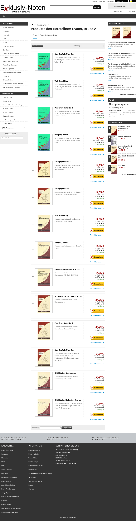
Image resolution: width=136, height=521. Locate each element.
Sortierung (76, 46)
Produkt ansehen (96, 73)
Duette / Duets (8, 57)
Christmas (123, 115)
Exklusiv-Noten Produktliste (124, 129)
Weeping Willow (61, 135)
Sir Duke (121, 167)
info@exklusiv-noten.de (68, 463)
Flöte (4, 39)
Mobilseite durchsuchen (68, 517)
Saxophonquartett (119, 104)
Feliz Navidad (113, 75)
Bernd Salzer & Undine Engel (13, 105)
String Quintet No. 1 (63, 162)
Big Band (6, 50)
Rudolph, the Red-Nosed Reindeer (121, 43)
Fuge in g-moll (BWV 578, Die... (68, 269)
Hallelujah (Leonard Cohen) (126, 158)
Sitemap (102, 1)
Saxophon (6, 31)
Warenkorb (120, 6)
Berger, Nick (7, 101)
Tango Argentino (8, 68)
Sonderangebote (34, 450)
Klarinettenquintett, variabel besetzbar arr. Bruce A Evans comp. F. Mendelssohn (67, 167)
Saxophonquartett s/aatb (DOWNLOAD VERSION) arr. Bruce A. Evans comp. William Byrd (68, 60)
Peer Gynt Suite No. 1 (64, 108)
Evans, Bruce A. (8, 116)
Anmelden (132, 11)
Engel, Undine (8, 112)
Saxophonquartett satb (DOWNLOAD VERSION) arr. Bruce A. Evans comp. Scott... (67, 140)
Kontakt (94, 1)
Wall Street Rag (61, 81)
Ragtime (6, 76)
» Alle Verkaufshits (129, 174)
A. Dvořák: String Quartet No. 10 (68, 296)
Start (4, 16)
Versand (101, 62)
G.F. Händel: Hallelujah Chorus (68, 400)
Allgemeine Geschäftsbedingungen (40, 473)
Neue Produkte (116, 24)
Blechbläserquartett (129, 112)
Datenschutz (32, 469)
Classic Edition (8, 80)
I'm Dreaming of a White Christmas (121, 53)
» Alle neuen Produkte (128, 94)
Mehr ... (110, 48)
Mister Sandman (124, 138)
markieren (110, 1)
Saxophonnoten (114, 115)
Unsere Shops (33, 462)
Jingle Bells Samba (115, 85)
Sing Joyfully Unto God (65, 54)
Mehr (35, 38)
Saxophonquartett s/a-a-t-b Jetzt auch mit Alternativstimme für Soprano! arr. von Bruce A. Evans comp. (69, 406)
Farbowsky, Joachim (10, 120)
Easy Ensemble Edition (11, 54)
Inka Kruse (131, 115)
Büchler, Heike (8, 108)
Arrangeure (7, 94)
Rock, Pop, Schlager (10, 65)
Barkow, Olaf (7, 97)
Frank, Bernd (7, 123)
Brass (5, 42)
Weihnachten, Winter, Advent (13, 83)
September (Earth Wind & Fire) (125, 148)
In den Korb (97, 68)
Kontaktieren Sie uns (35, 465)
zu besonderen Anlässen (11, 87)
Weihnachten (113, 112)
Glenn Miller (112, 117)
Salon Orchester (8, 46)
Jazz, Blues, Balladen (10, 61)
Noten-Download (8, 27)
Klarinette (6, 35)
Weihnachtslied (115, 110)
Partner (30, 485)
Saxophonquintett (116, 107)
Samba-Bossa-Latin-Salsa (12, 72)
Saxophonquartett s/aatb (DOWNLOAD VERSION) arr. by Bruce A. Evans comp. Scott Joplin (68, 87)
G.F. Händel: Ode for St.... (65, 373)
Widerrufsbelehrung (35, 481)
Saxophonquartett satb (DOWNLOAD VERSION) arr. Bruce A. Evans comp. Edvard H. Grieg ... (67, 114)
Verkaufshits (115, 123)
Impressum (32, 477)
